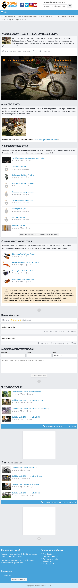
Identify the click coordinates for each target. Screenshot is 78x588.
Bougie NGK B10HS (19, 226)
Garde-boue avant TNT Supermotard (25, 262)
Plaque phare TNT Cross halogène (24, 271)
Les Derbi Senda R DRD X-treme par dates (58, 502)
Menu (5, 12)
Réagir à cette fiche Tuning (19, 349)
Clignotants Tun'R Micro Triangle (23, 254)
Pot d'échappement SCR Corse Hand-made (28, 158)
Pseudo (4, 352)
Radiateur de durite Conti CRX (23, 279)
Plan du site (47, 554)
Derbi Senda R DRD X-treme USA (24, 467)
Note (54, 352)
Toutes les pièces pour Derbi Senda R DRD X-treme (39, 235)
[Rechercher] (70, 6)
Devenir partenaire (19, 579)
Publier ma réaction (39, 376)
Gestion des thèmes (50, 556)
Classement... (7, 575)
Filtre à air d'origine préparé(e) (23, 183)
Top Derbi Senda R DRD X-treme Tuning (59, 426)
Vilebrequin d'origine (19, 209)
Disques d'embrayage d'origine (23, 192)
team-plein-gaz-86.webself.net (46, 140)
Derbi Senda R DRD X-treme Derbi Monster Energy (30, 408)
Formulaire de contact (51, 559)
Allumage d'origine (18, 217)
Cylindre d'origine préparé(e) (22, 200)
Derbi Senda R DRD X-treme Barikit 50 (26, 417)
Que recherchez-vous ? (54, 2)
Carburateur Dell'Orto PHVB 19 (23, 175)
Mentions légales (49, 564)
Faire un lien (47, 561)
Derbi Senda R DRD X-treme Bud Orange (27, 476)
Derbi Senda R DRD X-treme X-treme (25, 484)
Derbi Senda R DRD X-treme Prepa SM (26, 392)
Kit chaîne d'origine (19, 166)
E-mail (30, 352)
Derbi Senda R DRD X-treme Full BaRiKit (27, 493)
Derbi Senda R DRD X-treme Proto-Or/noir (27, 400)
